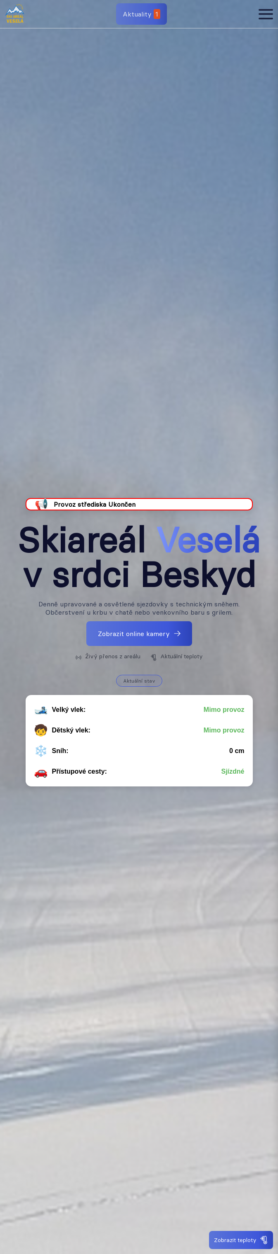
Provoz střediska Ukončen (94, 504)
